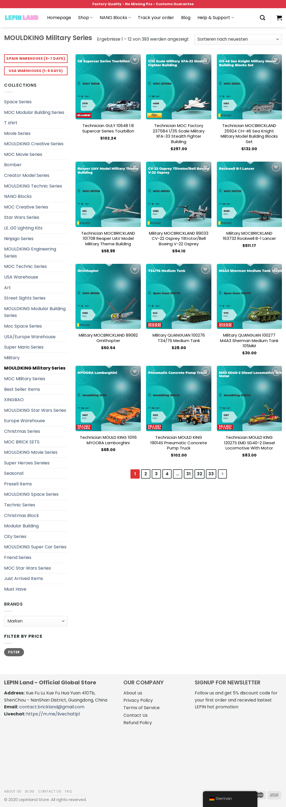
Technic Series (19, 505)
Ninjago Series (19, 238)
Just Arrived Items (23, 578)
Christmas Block (21, 515)
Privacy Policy (138, 700)
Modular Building (21, 526)
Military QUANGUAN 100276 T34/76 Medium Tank (179, 338)
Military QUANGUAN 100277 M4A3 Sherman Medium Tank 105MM (249, 341)
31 (188, 474)
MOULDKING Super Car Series (35, 547)
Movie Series (17, 133)
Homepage (59, 17)
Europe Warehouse (24, 421)
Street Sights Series (24, 298)
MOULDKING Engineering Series (30, 252)
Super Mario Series (24, 347)
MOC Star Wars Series (27, 568)
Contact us (49, 791)
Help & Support (215, 17)
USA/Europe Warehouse (30, 337)
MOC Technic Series (25, 266)
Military (12, 358)
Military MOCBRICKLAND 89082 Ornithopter (108, 338)
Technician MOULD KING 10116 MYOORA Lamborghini (108, 440)
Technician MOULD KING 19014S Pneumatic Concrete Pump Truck (178, 443)
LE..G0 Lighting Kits (23, 228)
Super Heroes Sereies (27, 463)
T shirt (10, 123)
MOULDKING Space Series (31, 494)
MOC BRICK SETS (21, 442)
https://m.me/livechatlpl (53, 714)
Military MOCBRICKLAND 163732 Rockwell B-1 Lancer (249, 236)
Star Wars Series (21, 217)
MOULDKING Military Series (34, 368)
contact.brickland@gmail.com (51, 707)
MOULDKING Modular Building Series (35, 312)
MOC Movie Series (23, 154)
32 (199, 474)
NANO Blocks (115, 17)
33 (211, 474)
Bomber (13, 165)
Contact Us (135, 715)
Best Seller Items (22, 389)
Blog (185, 17)
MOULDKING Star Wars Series (35, 410)
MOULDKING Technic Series (33, 186)
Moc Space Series (23, 326)
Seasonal (13, 473)
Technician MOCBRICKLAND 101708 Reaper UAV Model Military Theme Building (108, 239)
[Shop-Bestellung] (238, 39)
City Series (15, 536)
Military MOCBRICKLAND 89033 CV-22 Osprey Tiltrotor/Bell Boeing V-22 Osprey (178, 239)
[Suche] (262, 17)
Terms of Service (141, 708)
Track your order (156, 17)
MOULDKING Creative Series (33, 144)
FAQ (68, 791)
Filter (14, 652)
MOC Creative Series (26, 207)
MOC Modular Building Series (34, 112)
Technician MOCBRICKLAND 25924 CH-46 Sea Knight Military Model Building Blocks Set (249, 133)
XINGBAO (14, 400)
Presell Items (18, 484)
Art (7, 288)
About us (132, 693)
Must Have (15, 589)
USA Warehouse (21, 277)
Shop (85, 17)
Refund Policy (137, 723)
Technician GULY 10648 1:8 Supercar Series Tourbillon (108, 128)
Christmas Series (22, 431)
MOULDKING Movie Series (30, 452)
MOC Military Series (24, 379)
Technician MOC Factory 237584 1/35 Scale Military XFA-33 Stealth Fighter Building (179, 133)
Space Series (18, 102)
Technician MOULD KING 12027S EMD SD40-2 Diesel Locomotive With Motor (249, 443)
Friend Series (17, 557)
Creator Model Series (26, 175)
